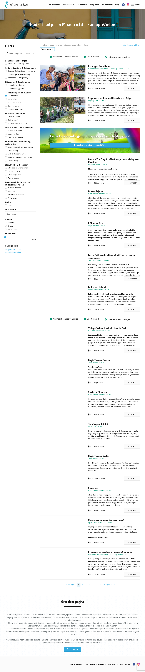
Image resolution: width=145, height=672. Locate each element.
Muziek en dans (12, 134)
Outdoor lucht (11, 99)
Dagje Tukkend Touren (99, 360)
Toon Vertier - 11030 (96, 458)
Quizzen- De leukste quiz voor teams (20, 71)
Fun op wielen (11, 96)
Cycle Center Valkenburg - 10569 (100, 522)
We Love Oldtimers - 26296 (98, 290)
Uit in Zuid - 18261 (95, 426)
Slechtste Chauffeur (98, 392)
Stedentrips (10, 191)
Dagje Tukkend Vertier (99, 456)
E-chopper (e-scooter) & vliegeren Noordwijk (110, 551)
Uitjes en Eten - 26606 (96, 226)
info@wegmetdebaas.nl (96, 664)
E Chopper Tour (95, 223)
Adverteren (68, 4)
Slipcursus (93, 487)
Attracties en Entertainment (16, 168)
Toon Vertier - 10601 (96, 363)
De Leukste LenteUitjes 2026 (17, 64)
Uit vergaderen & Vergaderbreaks (19, 147)
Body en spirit (11, 120)
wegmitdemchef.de (13, 252)
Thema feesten (12, 178)
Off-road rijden (95, 191)
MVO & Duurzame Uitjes (15, 154)
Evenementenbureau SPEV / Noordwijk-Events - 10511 (108, 554)
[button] (64, 78)
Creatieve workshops (14, 137)
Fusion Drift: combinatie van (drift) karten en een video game (111, 256)
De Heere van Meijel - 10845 (99, 331)
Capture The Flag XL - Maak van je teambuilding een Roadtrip (113, 160)
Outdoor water (12, 106)
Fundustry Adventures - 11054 (99, 395)
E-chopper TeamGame (99, 66)
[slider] (5, 237)
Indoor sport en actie (14, 102)
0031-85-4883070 (76, 664)
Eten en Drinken (12, 171)
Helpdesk (94, 4)
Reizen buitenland (13, 188)
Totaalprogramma (13, 174)
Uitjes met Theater (13, 130)
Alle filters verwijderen (131, 45)
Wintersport (11, 198)
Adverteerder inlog (110, 4)
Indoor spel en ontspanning (16, 78)
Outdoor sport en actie (15, 109)
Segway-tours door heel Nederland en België (110, 98)
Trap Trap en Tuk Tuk (98, 424)
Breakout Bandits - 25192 (98, 164)
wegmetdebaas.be (13, 249)
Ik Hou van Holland (97, 287)
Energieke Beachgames (15, 85)
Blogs (127, 664)
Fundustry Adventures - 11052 (99, 194)
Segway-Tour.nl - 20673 (97, 101)
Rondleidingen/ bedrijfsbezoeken (18, 157)
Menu (135, 5)
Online (8, 205)
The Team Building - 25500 (98, 260)
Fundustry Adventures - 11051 (99, 490)
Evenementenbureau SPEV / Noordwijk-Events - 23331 (108, 69)
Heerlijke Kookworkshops (16, 123)
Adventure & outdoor (14, 194)
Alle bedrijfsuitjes (115, 664)
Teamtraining (11, 150)
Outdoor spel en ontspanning (17, 74)
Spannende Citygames (14, 88)
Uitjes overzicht (53, 4)
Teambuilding (11, 160)
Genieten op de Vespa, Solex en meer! (106, 519)
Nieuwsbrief (82, 4)
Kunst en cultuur (12, 116)
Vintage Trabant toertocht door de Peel (107, 328)
